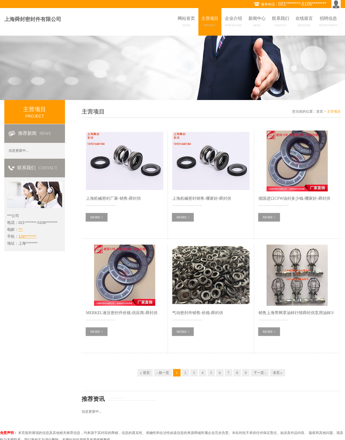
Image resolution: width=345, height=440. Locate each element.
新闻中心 (257, 22)
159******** (27, 236)
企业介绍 (233, 22)
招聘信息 (328, 22)
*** (20, 229)
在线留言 (304, 22)
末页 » (277, 373)
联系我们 (280, 22)
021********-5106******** (302, 3)
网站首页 (186, 22)
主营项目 (209, 22)
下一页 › (260, 373)
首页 (319, 111)
